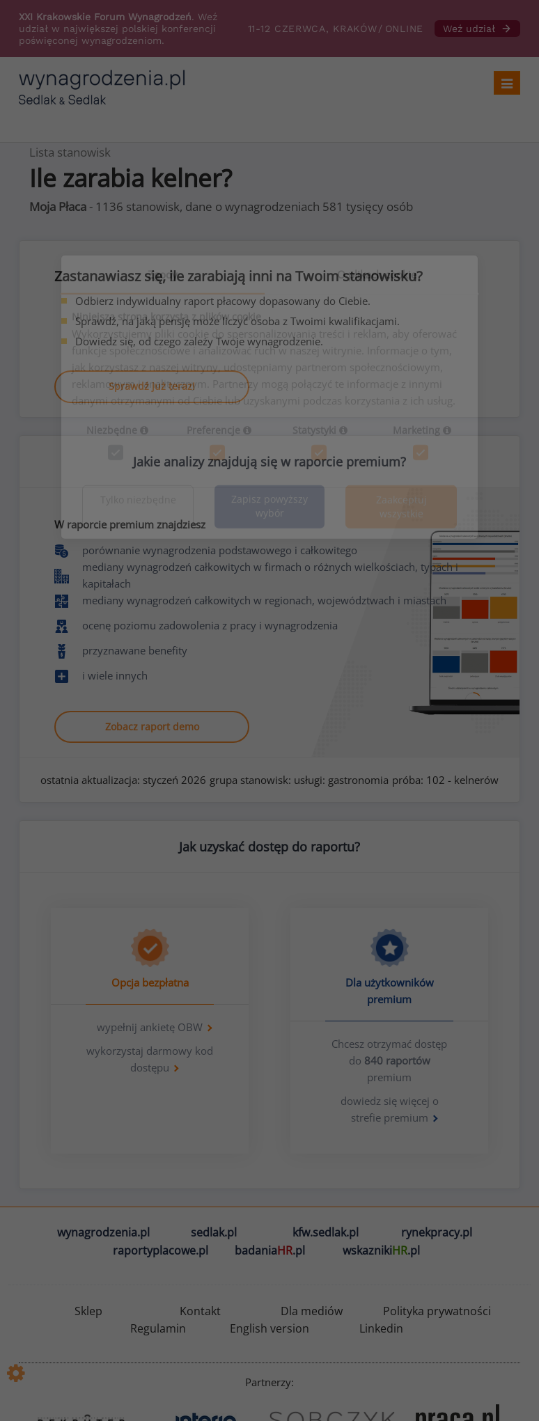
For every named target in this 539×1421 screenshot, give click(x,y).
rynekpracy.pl (436, 1232)
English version (269, 1328)
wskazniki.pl (381, 1250)
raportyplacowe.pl (160, 1250)
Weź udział (477, 28)
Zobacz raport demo (152, 726)
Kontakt (200, 1311)
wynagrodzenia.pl (103, 1232)
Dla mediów (312, 1311)
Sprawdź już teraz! (152, 386)
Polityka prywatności (437, 1311)
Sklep (88, 1311)
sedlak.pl (214, 1232)
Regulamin (158, 1328)
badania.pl (270, 1250)
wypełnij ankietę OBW (150, 1027)
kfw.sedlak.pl (325, 1232)
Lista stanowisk (70, 152)
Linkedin (381, 1328)
